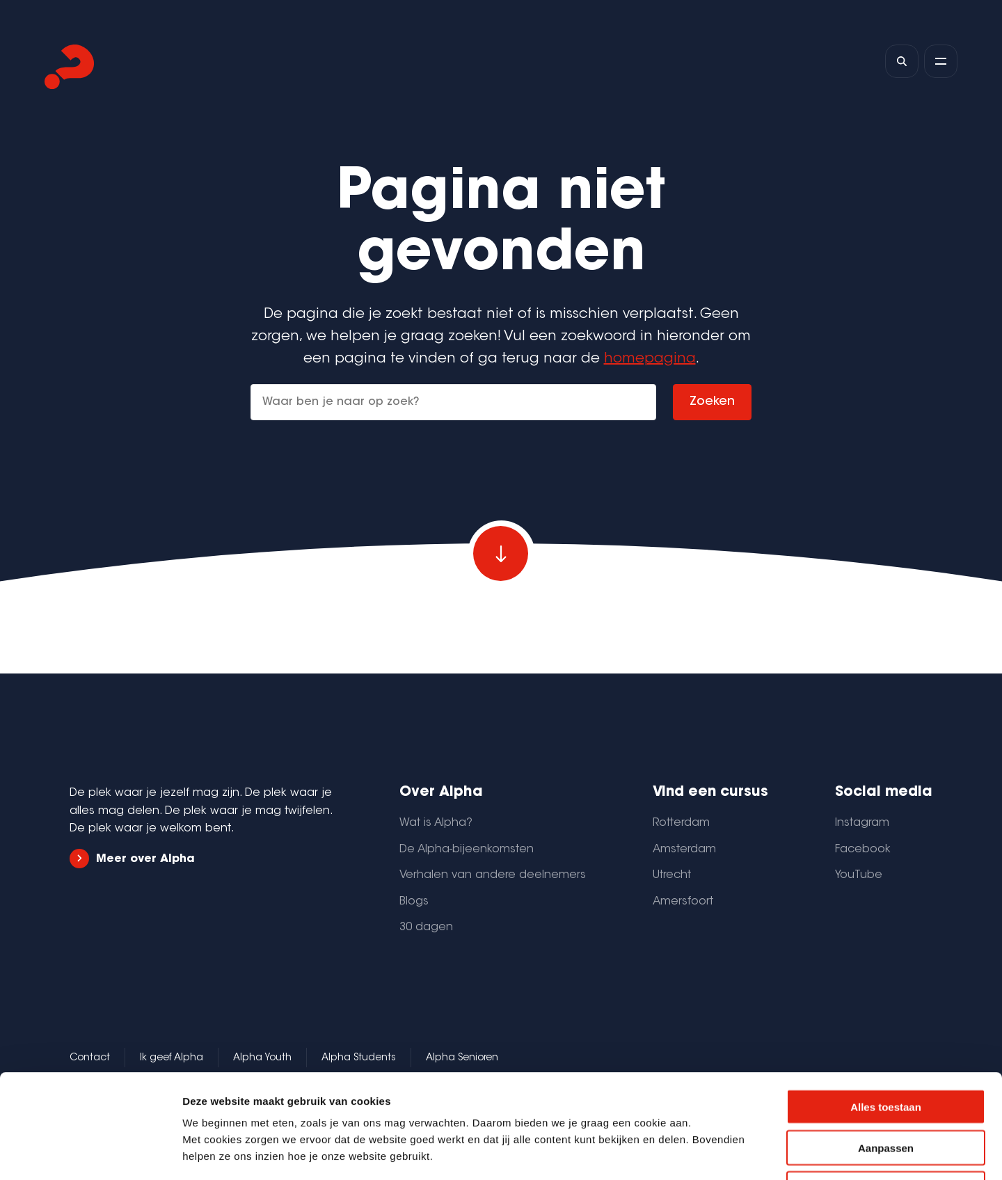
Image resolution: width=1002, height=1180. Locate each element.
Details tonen (752, 1152)
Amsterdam (684, 849)
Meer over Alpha (132, 859)
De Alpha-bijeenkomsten (466, 849)
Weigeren (885, 1091)
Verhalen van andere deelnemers (492, 875)
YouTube (858, 875)
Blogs (414, 901)
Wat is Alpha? (435, 823)
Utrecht (672, 875)
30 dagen (426, 927)
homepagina (650, 359)
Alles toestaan (885, 1009)
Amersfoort (683, 901)
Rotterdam (681, 823)
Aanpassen (886, 1050)
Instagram (862, 823)
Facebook (863, 849)
